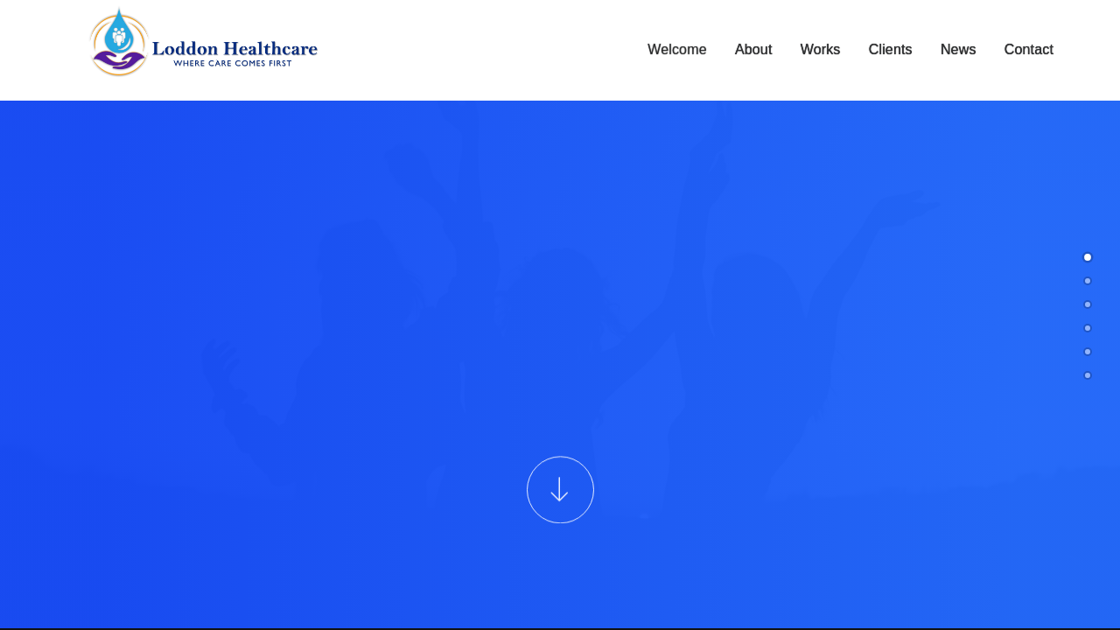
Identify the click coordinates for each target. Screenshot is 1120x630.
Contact (1029, 50)
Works (821, 50)
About (754, 50)
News (958, 50)
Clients (891, 50)
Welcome (677, 50)
